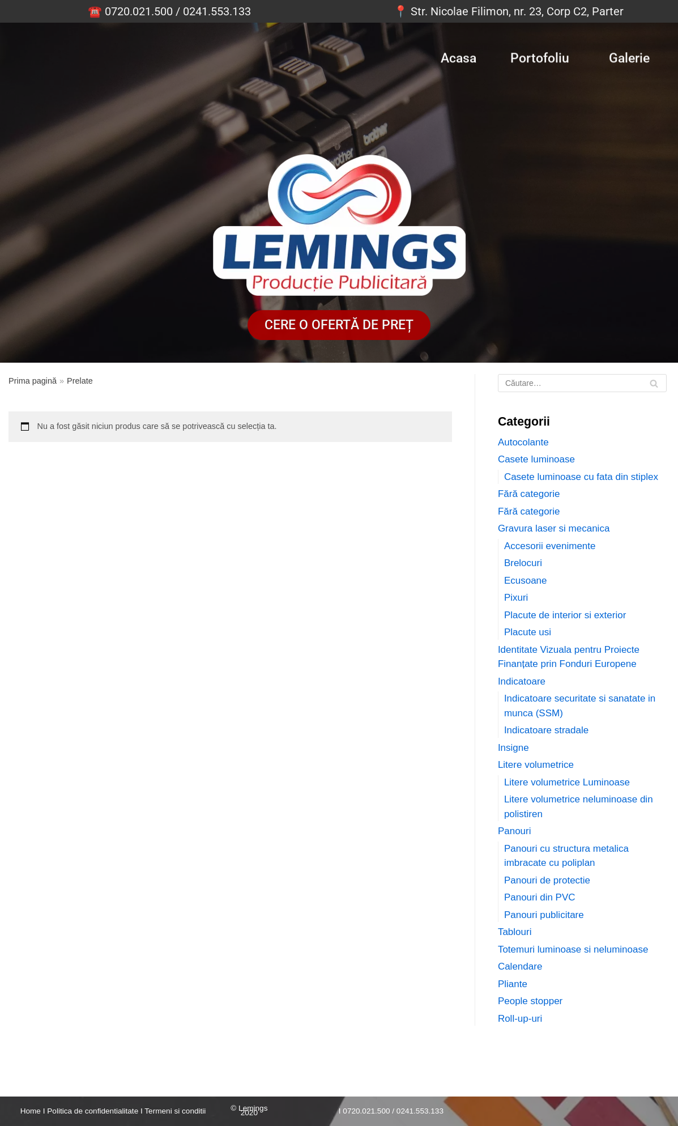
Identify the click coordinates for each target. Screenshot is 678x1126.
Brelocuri (523, 563)
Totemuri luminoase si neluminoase (573, 949)
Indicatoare (521, 681)
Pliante (512, 984)
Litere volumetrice (536, 764)
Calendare (520, 966)
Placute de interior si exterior (565, 615)
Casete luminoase (536, 459)
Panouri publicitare (544, 915)
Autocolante (523, 442)
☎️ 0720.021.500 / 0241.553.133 (169, 11)
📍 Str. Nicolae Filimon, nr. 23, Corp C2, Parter (509, 11)
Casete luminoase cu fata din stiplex (581, 476)
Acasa (458, 56)
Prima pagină (32, 380)
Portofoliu (539, 56)
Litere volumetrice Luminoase (567, 782)
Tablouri (515, 932)
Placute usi (527, 632)
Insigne (513, 747)
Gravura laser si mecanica (553, 528)
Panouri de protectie (547, 880)
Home (30, 1111)
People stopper (530, 1001)
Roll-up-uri (520, 1018)
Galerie (629, 56)
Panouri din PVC (539, 897)
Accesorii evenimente (550, 546)
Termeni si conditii (175, 1111)
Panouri (514, 831)
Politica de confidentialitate (92, 1111)
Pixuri (516, 597)
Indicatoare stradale (546, 730)
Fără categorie (529, 493)
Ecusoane (525, 580)
